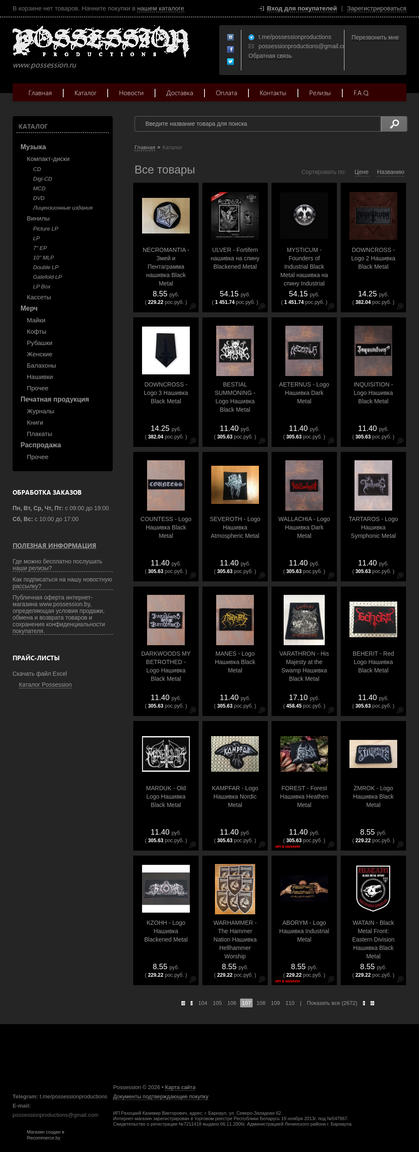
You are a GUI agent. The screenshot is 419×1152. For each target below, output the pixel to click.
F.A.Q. (362, 92)
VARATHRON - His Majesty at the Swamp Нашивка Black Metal (304, 666)
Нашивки (40, 376)
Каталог (85, 92)
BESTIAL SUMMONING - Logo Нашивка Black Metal (235, 397)
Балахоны (41, 365)
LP (36, 238)
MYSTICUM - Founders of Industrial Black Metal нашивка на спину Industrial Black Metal (304, 270)
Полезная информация (54, 545)
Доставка (179, 92)
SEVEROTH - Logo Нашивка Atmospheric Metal (235, 527)
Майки (36, 320)
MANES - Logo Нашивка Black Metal (235, 662)
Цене (361, 172)
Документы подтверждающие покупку (160, 1096)
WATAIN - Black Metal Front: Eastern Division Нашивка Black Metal (373, 939)
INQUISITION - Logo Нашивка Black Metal (373, 393)
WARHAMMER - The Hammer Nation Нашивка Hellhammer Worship (235, 939)
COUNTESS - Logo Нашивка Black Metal (165, 527)
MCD (39, 188)
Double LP (46, 267)
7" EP (40, 248)
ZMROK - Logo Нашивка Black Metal (373, 796)
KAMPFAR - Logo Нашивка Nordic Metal (235, 796)
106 (231, 1003)
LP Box (41, 286)
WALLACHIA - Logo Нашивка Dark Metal (304, 527)
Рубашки (39, 342)
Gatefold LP (47, 277)
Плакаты (39, 433)
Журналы (40, 411)
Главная (40, 92)
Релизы (320, 92)
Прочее (38, 388)
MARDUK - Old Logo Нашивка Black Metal (166, 796)
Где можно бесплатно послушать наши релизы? (57, 564)
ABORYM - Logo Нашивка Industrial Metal (304, 931)
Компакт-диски (48, 158)
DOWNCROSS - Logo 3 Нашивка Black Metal (166, 393)
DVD (38, 198)
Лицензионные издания (63, 208)
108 (261, 1003)
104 (202, 1003)
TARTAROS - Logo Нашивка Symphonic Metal (373, 527)
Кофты (37, 331)
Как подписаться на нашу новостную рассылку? (62, 582)
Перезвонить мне (375, 37)
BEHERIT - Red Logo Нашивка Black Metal (373, 662)
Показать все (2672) (332, 1003)
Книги (35, 422)
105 (217, 1003)
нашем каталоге (160, 8)
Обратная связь (270, 55)
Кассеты (39, 297)
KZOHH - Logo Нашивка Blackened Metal (166, 931)
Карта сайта (180, 1087)
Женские (39, 354)
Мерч (29, 308)
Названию (390, 172)
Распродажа (41, 445)
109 (275, 1003)
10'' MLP (43, 257)
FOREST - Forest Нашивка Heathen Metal (304, 796)
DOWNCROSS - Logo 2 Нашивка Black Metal (373, 258)
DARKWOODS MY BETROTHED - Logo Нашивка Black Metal (166, 666)
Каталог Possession (45, 684)
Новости (131, 92)
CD (37, 169)
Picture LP (45, 229)
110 (290, 1003)
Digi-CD (42, 179)
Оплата (226, 92)
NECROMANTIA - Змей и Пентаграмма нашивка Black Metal (165, 266)
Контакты (273, 92)
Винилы (38, 218)
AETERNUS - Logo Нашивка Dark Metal (304, 393)
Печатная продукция (55, 399)
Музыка (33, 146)
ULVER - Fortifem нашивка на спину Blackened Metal (235, 258)
